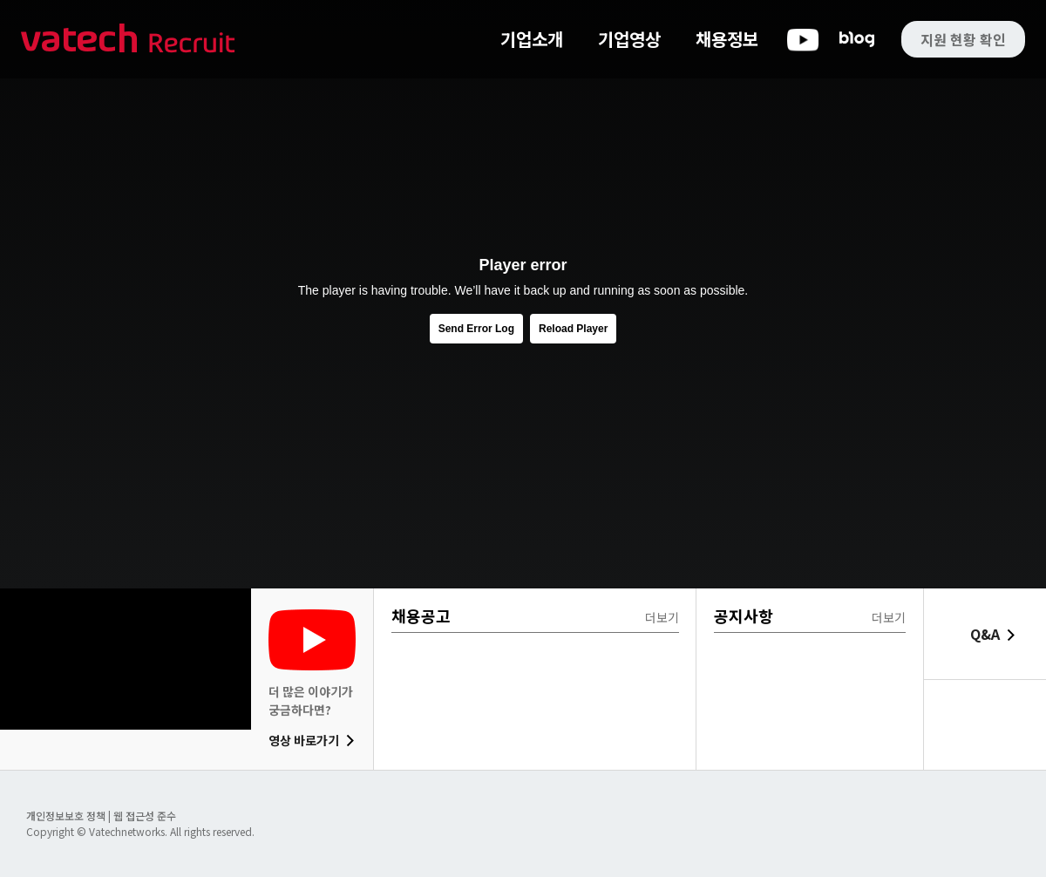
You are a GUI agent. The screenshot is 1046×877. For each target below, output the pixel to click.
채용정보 (727, 38)
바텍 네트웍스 (128, 39)
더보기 (662, 617)
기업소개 (531, 38)
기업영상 (629, 38)
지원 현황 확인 (963, 39)
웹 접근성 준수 (144, 815)
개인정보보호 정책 (67, 815)
